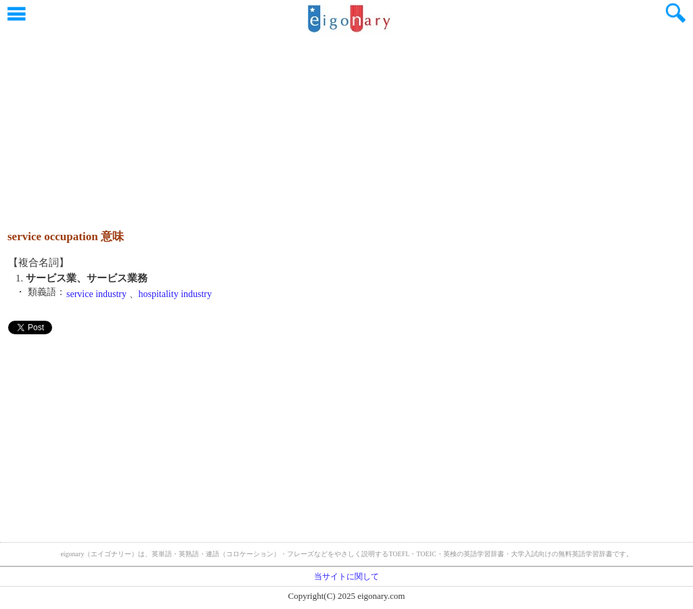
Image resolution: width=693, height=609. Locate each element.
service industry (96, 294)
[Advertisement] (346, 125)
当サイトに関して (346, 576)
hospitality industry (176, 294)
